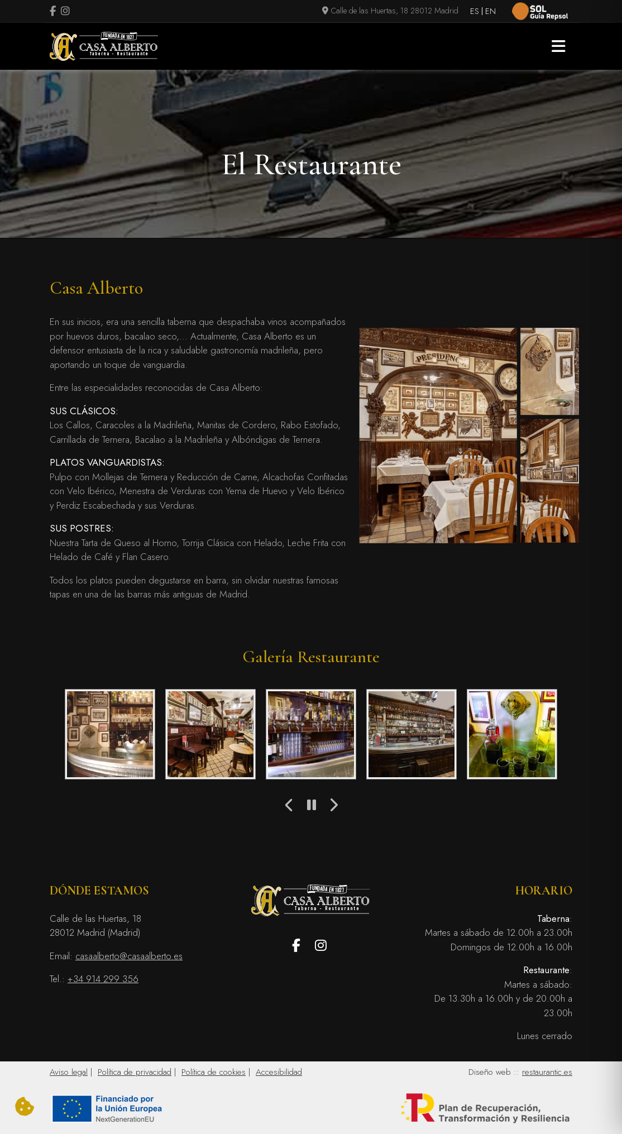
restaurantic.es (547, 1072)
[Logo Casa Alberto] (104, 46)
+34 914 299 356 (103, 978)
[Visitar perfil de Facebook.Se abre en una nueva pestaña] (53, 11)
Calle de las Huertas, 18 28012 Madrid (390, 10)
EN (490, 11)
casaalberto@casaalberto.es (129, 956)
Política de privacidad (134, 1072)
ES (474, 11)
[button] (558, 46)
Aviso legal (69, 1072)
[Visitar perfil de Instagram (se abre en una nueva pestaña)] (65, 11)
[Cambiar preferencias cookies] (24, 1107)
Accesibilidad (279, 1072)
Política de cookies (213, 1072)
